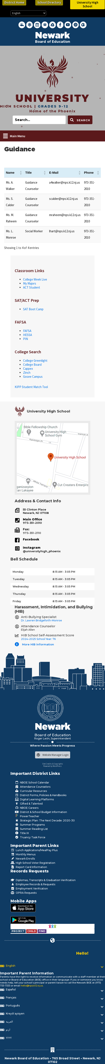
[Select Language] (28, 13)
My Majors (29, 283)
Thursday (19, 593)
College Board (32, 365)
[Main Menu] (14, 135)
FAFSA (27, 331)
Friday (17, 601)
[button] (20, 172)
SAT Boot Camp (33, 309)
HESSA (27, 335)
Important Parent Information (27, 973)
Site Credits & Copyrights (52, 764)
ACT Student (31, 287)
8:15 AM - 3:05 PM (63, 571)
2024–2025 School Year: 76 (38, 639)
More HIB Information (38, 644)
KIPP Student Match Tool (31, 387)
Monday (18, 571)
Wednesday (21, 586)
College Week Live (35, 279)
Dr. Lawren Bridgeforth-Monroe (41, 620)
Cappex (28, 369)
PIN (25, 339)
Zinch (26, 373)
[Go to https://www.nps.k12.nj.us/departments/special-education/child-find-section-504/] (18, 931)
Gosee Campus (33, 377)
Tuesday (19, 579)
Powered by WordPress (52, 766)
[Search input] (39, 120)
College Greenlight (35, 361)
